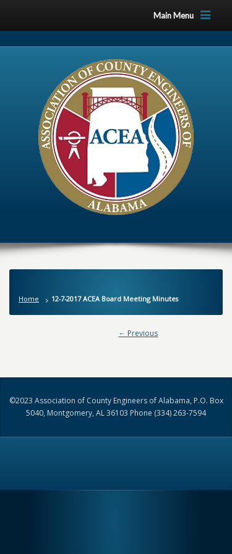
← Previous (138, 333)
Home (29, 298)
